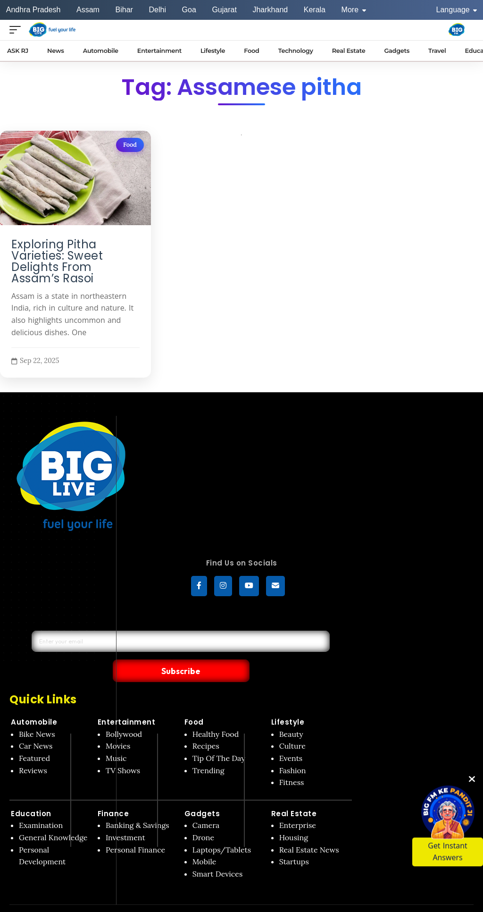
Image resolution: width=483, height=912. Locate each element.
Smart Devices (217, 854)
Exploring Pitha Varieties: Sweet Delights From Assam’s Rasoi (57, 261)
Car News (35, 726)
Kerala (314, 10)
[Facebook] (199, 587)
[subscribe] (275, 587)
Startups (294, 842)
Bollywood (124, 714)
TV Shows (123, 750)
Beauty (291, 714)
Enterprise (297, 806)
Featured (34, 738)
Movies (118, 726)
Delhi (157, 10)
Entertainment (127, 703)
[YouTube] (249, 587)
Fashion (292, 750)
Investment (125, 818)
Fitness (291, 763)
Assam (88, 10)
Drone (203, 818)
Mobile (204, 842)
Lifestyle (288, 703)
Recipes (205, 726)
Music (116, 738)
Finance (113, 794)
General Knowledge (53, 818)
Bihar (124, 10)
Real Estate (294, 794)
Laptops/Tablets (221, 830)
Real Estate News (309, 830)
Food (130, 145)
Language (456, 10)
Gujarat (224, 10)
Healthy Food (215, 714)
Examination (41, 806)
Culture (292, 726)
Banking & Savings (137, 806)
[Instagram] (223, 587)
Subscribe (252, 650)
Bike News (37, 714)
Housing (293, 818)
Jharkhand (270, 10)
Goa (189, 10)
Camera (206, 806)
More (353, 10)
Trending (208, 750)
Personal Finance (135, 830)
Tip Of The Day (218, 738)
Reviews (33, 750)
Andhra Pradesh (33, 10)
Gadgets (202, 794)
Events (291, 738)
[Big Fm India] (456, 29)
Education (31, 794)
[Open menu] (17, 29)
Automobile (34, 703)
